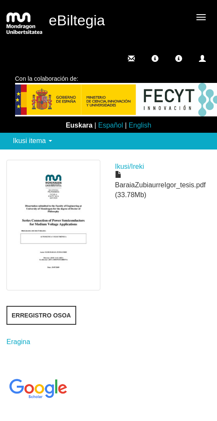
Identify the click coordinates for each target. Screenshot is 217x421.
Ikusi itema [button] (32, 140)
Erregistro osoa (41, 315)
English (140, 125)
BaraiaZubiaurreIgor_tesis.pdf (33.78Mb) (160, 184)
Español (110, 125)
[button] (155, 58)
